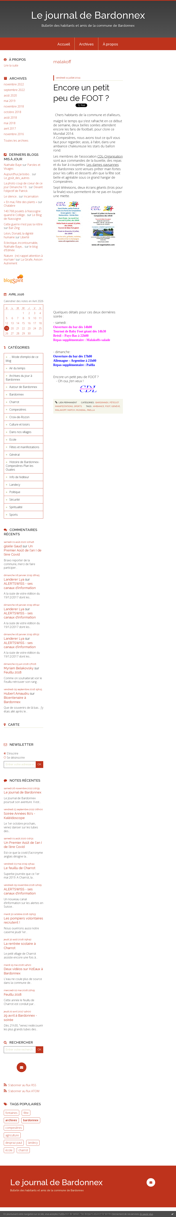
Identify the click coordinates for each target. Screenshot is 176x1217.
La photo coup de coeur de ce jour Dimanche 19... (23, 185)
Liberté (24, 237)
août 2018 (10, 117)
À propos (110, 44)
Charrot (14, 402)
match (71, 410)
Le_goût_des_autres (16, 178)
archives (11, 1120)
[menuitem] (63, 44)
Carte (14, 724)
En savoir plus (146, 1214)
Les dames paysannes (102, 164)
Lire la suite (11, 65)
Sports (13, 515)
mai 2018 (9, 123)
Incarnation (31, 196)
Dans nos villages (20, 432)
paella (91, 410)
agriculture (12, 1135)
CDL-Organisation (110, 156)
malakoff (60, 410)
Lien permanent (66, 402)
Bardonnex (16, 394)
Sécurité (14, 499)
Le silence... (11, 196)
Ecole (12, 439)
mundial (81, 410)
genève (115, 406)
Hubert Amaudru (16, 693)
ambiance (98, 406)
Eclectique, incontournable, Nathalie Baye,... (21, 245)
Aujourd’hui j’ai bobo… (17, 174)
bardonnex (30, 1120)
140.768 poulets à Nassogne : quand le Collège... (23, 213)
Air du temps (17, 368)
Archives (86, 44)
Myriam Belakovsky (19, 668)
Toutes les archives (16, 140)
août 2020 (10, 95)
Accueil (63, 44)
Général (14, 455)
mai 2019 (9, 101)
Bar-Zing (14, 228)
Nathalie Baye (13, 165)
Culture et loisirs (19, 424)
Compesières (17, 409)
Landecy (14, 485)
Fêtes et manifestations (24, 447)
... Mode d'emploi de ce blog (22, 359)
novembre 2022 (14, 84)
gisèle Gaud (13, 546)
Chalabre (9, 206)
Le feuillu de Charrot (19, 868)
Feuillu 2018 (13, 672)
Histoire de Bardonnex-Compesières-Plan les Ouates (22, 465)
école (8, 1150)
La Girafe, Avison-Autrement (23, 261)
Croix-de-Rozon (19, 417)
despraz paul (13, 1143)
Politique (14, 492)
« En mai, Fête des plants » (20, 202)
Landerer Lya (14, 579)
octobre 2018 (12, 112)
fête (26, 1113)
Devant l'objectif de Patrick (23, 189)
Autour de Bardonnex (23, 387)
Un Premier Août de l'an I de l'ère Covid (22, 550)
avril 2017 (10, 128)
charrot (23, 1150)
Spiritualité (15, 507)
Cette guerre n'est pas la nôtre (23, 224)
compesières (13, 1128)
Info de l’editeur (19, 477)
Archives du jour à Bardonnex (19, 377)
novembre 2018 (14, 106)
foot (107, 406)
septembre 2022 (14, 90)
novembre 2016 (14, 134)
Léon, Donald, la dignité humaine (18, 235)
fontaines (11, 1113)
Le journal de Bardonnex (88, 15)
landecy (33, 1143)
